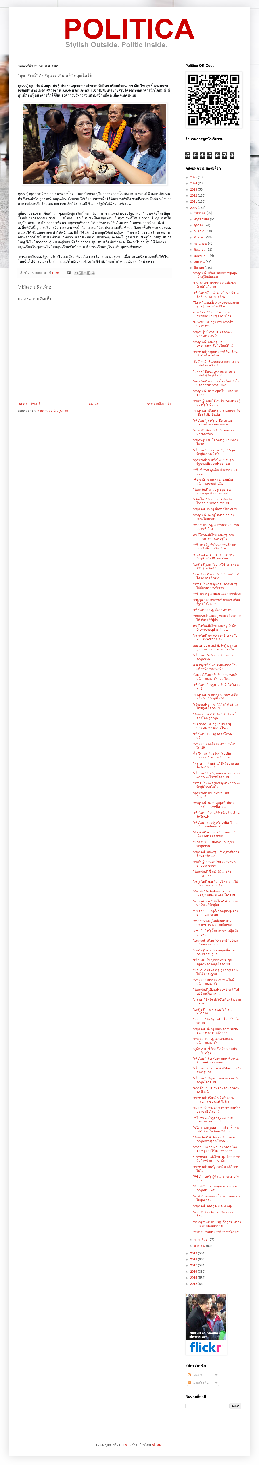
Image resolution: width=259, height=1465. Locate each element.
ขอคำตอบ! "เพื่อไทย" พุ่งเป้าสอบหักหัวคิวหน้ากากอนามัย (216, 1158)
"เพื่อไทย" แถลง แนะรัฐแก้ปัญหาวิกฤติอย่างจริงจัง (215, 452)
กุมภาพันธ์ (201, 1239)
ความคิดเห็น (198, 1382)
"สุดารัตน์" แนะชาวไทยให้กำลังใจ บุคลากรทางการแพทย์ (216, 383)
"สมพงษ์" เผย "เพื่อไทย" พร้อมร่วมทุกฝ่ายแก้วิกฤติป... (215, 903)
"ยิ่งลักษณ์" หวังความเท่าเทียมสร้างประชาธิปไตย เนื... (216, 1109)
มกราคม (200, 1245)
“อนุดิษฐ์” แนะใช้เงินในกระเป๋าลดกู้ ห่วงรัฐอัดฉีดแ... (216, 402)
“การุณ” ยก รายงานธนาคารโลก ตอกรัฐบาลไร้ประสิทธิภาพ (215, 1149)
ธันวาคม (200, 213)
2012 (194, 1283)
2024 (194, 183)
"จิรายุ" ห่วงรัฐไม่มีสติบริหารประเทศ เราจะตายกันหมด (212, 922)
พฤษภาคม (201, 255)
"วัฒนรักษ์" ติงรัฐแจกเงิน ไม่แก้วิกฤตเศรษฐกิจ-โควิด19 (214, 1139)
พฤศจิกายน (202, 219)
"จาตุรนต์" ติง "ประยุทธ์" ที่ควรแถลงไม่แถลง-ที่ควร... (213, 804)
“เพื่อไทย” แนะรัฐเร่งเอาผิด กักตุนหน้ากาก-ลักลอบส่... (215, 824)
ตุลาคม (199, 225)
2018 (194, 1259)
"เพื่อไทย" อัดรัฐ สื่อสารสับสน (212, 610)
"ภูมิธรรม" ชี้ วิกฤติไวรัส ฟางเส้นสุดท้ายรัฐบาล (215, 1050)
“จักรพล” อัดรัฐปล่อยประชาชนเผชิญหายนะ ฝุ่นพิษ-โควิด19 (214, 893)
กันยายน (200, 231)
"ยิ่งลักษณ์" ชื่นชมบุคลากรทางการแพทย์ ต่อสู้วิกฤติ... (216, 363)
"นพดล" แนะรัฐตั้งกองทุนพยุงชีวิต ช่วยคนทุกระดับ (215, 913)
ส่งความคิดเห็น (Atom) (52, 411)
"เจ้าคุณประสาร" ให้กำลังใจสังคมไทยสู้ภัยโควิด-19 (216, 706)
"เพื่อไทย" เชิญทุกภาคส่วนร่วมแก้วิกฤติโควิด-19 (215, 1080)
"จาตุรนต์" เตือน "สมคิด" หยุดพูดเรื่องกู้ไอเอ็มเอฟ (215, 275)
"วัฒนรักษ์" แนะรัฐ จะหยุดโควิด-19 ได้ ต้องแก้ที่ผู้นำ (217, 618)
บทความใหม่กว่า (30, 403)
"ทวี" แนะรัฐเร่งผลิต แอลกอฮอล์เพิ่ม (217, 594)
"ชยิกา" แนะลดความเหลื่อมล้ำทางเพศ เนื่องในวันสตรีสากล (216, 1129)
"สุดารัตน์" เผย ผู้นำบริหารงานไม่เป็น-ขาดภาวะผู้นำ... (215, 883)
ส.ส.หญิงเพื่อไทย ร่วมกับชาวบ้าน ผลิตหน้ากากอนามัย (215, 667)
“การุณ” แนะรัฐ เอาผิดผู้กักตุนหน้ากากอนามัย (213, 1040)
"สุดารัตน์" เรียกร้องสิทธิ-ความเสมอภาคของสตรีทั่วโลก (213, 1099)
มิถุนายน (200, 249)
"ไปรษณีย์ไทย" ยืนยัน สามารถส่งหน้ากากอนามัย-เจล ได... (215, 676)
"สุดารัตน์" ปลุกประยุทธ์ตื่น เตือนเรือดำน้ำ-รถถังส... (215, 353)
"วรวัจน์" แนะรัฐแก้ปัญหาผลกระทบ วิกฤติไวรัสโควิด (217, 785)
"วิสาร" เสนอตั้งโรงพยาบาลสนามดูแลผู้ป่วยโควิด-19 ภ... (216, 304)
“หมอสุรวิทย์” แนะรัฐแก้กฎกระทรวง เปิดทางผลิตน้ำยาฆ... (217, 1224)
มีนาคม (199, 267)
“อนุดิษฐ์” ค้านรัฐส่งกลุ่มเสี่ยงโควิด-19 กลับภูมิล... (214, 952)
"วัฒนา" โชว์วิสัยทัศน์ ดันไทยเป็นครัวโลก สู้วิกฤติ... (215, 716)
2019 (194, 1253)
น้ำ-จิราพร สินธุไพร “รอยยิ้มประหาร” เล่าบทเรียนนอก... (213, 755)
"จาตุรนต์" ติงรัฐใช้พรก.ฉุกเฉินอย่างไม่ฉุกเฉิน (214, 517)
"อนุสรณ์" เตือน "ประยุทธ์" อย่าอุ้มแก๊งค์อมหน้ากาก (216, 942)
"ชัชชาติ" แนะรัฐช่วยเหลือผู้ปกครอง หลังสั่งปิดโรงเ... (212, 726)
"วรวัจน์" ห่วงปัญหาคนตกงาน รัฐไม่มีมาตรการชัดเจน (215, 586)
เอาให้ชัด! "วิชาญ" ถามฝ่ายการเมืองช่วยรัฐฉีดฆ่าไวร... (213, 314)
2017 (194, 1265)
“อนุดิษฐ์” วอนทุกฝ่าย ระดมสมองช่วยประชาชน (215, 863)
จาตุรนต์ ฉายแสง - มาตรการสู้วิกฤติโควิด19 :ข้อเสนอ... (214, 556)
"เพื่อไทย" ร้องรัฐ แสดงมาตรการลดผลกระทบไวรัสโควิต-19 (217, 775)
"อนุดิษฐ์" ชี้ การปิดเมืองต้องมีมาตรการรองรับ (212, 334)
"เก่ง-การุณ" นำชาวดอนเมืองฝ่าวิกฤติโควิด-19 (214, 284)
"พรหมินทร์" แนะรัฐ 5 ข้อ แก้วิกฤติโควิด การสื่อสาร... (216, 576)
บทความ (195, 1375)
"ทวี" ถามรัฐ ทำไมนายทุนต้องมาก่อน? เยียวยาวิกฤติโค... (215, 546)
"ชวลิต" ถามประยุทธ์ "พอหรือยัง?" (216, 1232)
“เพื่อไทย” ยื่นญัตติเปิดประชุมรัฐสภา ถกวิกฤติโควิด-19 (212, 962)
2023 (194, 189)
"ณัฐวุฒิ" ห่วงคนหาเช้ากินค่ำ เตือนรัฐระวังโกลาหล (216, 601)
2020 (194, 207)
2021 (194, 201)
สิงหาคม (200, 237)
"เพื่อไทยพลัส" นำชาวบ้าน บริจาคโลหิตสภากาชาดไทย (216, 294)
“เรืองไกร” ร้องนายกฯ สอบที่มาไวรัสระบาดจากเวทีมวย (213, 501)
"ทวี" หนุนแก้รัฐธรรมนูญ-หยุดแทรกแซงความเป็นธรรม (213, 1119)
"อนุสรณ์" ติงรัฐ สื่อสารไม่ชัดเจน (215, 509)
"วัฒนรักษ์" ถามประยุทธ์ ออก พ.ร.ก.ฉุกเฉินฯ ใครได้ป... (212, 491)
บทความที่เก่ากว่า (159, 403)
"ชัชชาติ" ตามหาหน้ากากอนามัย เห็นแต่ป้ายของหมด (215, 834)
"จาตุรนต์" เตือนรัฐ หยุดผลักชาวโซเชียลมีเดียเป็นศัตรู (217, 412)
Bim (127, 1444)
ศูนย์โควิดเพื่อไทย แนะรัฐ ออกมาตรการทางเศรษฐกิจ (213, 537)
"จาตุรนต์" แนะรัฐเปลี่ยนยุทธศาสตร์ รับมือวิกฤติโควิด (214, 344)
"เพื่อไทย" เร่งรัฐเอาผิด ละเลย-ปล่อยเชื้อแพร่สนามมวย (213, 422)
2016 (194, 1271)
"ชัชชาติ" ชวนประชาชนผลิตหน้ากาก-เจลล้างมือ (213, 481)
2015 (194, 1277)
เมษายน (200, 261)
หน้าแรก (94, 403)
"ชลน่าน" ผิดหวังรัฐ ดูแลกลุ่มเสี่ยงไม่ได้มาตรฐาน (216, 972)
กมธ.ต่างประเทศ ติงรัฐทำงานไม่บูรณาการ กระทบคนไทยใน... (215, 647)
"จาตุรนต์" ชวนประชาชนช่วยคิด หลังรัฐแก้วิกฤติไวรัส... (215, 696)
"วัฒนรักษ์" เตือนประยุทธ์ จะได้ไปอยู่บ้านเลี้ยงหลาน (216, 991)
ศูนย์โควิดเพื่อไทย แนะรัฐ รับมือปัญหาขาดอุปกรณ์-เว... (214, 627)
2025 (194, 177)
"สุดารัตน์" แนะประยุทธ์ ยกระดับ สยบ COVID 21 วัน (215, 637)
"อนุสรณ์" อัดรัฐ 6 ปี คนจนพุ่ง (212, 1206)
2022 (194, 195)
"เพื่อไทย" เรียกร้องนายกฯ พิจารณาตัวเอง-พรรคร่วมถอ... (216, 1060)
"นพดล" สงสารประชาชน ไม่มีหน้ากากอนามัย (213, 981)
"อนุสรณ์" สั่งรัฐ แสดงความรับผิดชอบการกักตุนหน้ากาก (215, 1031)
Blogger (157, 1444)
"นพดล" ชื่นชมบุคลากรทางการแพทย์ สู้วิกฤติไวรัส (214, 373)
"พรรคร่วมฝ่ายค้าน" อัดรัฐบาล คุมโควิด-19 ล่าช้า (216, 765)
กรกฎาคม (201, 243)
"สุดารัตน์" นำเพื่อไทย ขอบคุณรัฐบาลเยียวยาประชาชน (213, 462)
